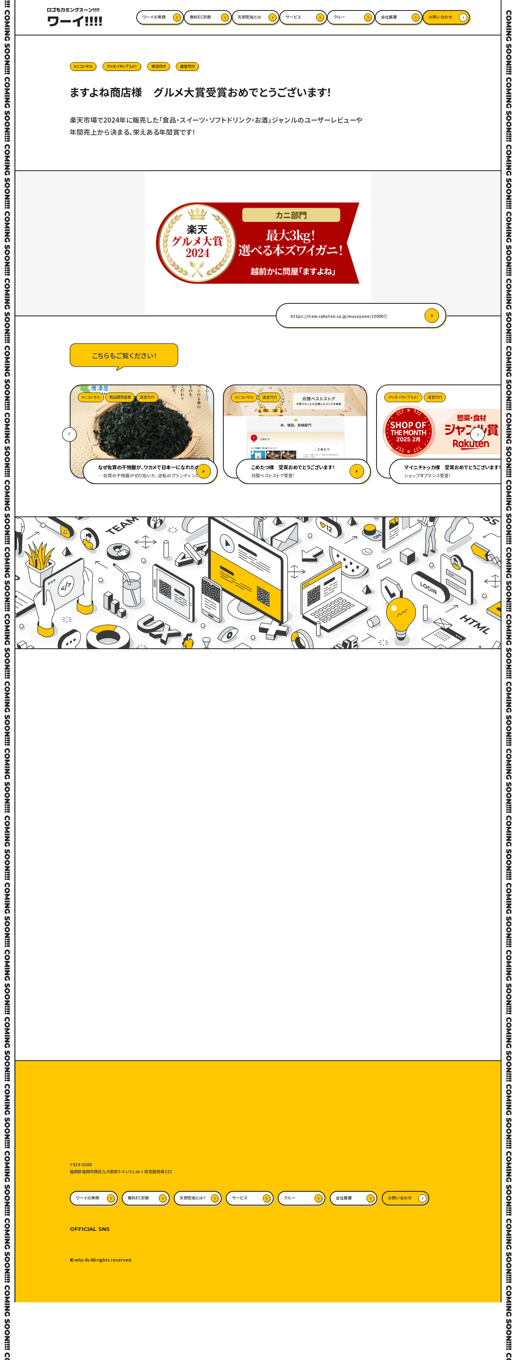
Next (477, 434)
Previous (69, 434)
